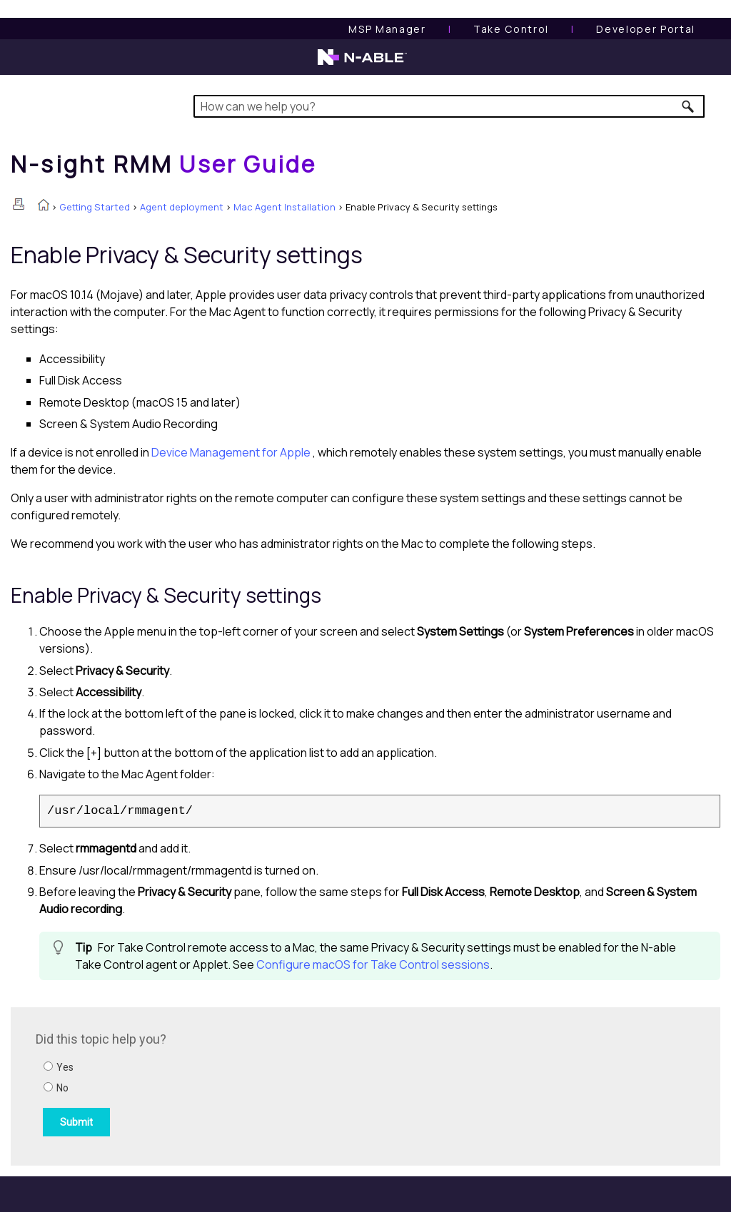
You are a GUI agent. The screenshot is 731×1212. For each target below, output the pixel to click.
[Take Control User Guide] (511, 29)
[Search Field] (449, 106)
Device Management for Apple (232, 452)
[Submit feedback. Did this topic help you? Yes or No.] (228, 1084)
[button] (688, 106)
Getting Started (94, 206)
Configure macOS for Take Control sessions (373, 964)
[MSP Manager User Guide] (386, 29)
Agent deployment (181, 206)
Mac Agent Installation (284, 206)
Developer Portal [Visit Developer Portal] (645, 29)
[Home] (163, 164)
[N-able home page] (362, 63)
